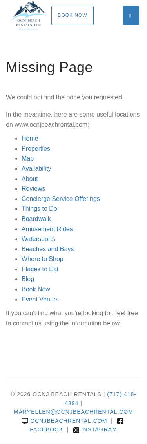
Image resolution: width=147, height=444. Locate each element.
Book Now (72, 15)
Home (30, 138)
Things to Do (39, 208)
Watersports (38, 239)
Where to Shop (43, 259)
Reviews (33, 188)
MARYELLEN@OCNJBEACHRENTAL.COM (73, 412)
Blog (28, 279)
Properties (36, 148)
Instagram (95, 429)
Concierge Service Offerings (61, 199)
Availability (36, 168)
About (30, 178)
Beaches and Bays (48, 249)
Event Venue (39, 299)
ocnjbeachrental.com (64, 421)
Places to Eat (40, 269)
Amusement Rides (47, 229)
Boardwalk (36, 219)
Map (28, 158)
